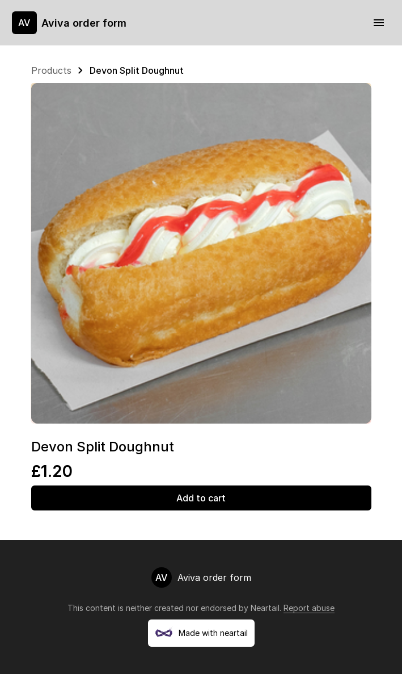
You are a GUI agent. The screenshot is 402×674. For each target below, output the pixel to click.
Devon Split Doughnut (137, 70)
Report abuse (309, 608)
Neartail (265, 608)
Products (51, 70)
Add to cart (201, 498)
